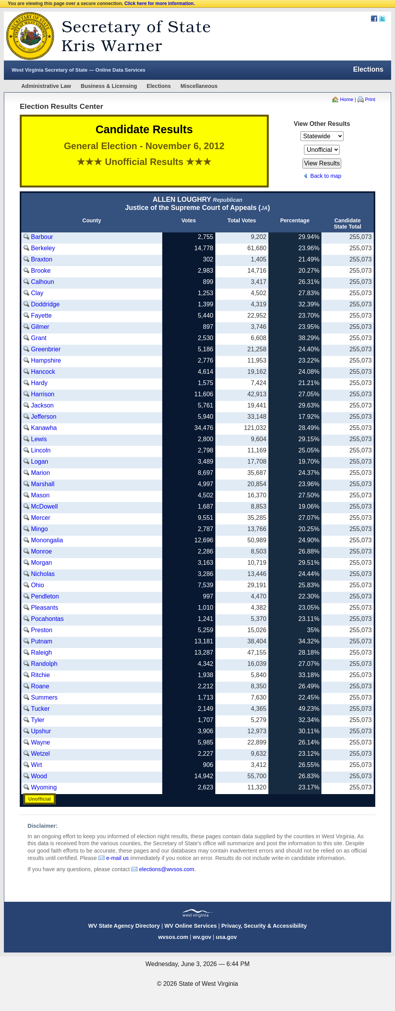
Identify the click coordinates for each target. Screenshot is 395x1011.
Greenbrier (45, 349)
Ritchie (40, 675)
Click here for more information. (159, 3)
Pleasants (44, 607)
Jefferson (44, 416)
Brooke (41, 270)
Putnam (41, 641)
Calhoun (42, 282)
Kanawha (44, 428)
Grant (38, 338)
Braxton (41, 259)
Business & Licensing (109, 86)
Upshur (41, 731)
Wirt (36, 765)
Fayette (41, 315)
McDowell (44, 506)
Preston (41, 630)
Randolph (44, 663)
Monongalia (47, 540)
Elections (159, 86)
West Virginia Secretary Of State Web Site (103, 36)
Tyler (38, 720)
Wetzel (40, 753)
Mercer (40, 517)
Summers (44, 697)
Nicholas (43, 574)
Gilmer (40, 326)
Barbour (42, 237)
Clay (37, 293)
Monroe (41, 551)
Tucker (40, 708)
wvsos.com (173, 937)
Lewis (39, 439)
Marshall (42, 484)
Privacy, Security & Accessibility (264, 926)
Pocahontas (47, 619)
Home (346, 99)
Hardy (39, 383)
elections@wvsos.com (166, 869)
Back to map (325, 176)
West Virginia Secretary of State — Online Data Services (79, 70)
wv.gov (202, 937)
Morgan (41, 562)
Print (370, 99)
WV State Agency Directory (124, 926)
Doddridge (45, 304)
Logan (39, 461)
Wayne (40, 742)
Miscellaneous (199, 86)
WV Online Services (191, 926)
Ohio (37, 585)
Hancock (43, 371)
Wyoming (44, 787)
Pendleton (45, 596)
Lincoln (41, 450)
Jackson (42, 405)
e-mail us (117, 858)
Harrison (42, 394)
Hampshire (46, 360)
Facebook (374, 18)
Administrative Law (46, 86)
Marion (40, 472)
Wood (39, 776)
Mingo (39, 529)
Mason (40, 495)
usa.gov (226, 937)
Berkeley (43, 248)
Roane (40, 686)
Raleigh (41, 652)
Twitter (382, 18)
